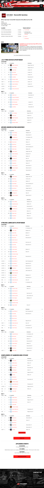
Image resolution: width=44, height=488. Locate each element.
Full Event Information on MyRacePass (22, 55)
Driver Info (4, 479)
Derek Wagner (15, 275)
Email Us (25, 36)
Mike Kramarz (15, 258)
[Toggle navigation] (41, 5)
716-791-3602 (26, 29)
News (19, 472)
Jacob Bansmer (15, 242)
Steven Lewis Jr (15, 165)
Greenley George (15, 302)
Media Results (22, 432)
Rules (19, 476)
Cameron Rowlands (16, 81)
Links (11, 476)
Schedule (3, 472)
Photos (19, 473)
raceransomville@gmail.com (38, 478)
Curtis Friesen (15, 282)
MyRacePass (20, 478)
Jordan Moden (15, 249)
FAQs (19, 479)
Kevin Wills (14, 244)
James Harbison (15, 265)
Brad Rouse (14, 144)
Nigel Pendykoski (15, 65)
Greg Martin (14, 163)
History (11, 473)
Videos (19, 475)
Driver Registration (22, 456)
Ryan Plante (14, 367)
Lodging (11, 479)
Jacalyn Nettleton (15, 84)
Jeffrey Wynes (15, 397)
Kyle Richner (14, 160)
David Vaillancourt (15, 384)
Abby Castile (14, 256)
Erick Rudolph (15, 206)
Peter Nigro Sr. (15, 388)
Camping (3, 476)
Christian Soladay (15, 381)
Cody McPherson (15, 228)
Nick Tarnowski (15, 74)
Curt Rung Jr (14, 420)
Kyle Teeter (14, 72)
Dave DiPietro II (15, 261)
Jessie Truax (14, 277)
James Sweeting (15, 153)
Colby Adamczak (15, 279)
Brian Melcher (15, 379)
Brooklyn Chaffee (15, 79)
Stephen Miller (15, 251)
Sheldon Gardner (15, 270)
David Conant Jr (15, 239)
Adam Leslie (14, 230)
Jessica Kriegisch (15, 167)
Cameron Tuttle (15, 235)
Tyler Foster (14, 115)
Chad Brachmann (15, 139)
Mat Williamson (15, 137)
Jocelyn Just (14, 86)
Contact (11, 472)
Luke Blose (14, 106)
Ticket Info (22, 438)
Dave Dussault (15, 372)
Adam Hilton (14, 232)
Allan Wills (14, 170)
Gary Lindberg (15, 132)
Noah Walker (14, 146)
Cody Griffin (14, 391)
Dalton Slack (14, 213)
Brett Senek (14, 237)
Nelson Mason (15, 151)
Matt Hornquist (15, 365)
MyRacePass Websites (22, 484)
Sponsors (11, 475)
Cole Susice (14, 360)
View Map (26, 34)
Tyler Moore (14, 268)
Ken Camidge (15, 67)
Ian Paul (14, 374)
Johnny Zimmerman (16, 88)
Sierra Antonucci (15, 386)
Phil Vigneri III (15, 158)
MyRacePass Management (22, 485)
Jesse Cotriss (15, 156)
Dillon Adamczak (15, 272)
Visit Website (26, 38)
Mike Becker (14, 377)
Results (3, 473)
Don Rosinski (15, 263)
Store (11, 478)
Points (3, 475)
